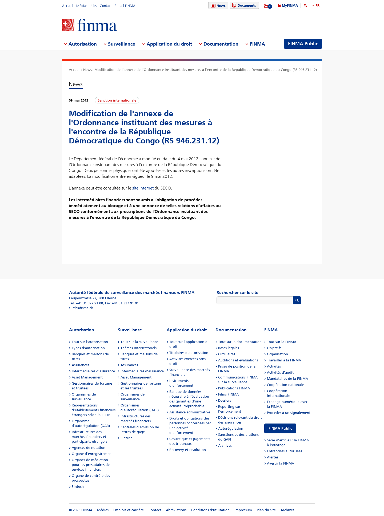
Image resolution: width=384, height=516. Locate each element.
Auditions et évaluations (238, 360)
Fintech (78, 487)
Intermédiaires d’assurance (93, 371)
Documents (243, 5)
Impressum (243, 510)
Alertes (272, 457)
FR (317, 5)
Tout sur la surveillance (139, 342)
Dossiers (224, 400)
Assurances (80, 365)
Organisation (277, 354)
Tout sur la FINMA (281, 342)
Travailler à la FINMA (284, 360)
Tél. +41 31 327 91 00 (86, 303)
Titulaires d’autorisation (188, 353)
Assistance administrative (189, 412)
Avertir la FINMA (280, 463)
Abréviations (176, 510)
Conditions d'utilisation (210, 510)
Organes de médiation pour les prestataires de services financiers (91, 464)
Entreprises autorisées (284, 451)
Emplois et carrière (128, 510)
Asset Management (87, 377)
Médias (81, 6)
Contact (105, 6)
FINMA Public (280, 428)
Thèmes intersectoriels (139, 348)
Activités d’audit (280, 372)
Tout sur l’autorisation (90, 342)
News (218, 6)
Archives (225, 446)
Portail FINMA (125, 6)
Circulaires (226, 354)
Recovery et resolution (187, 450)
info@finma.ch (82, 308)
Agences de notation (88, 448)
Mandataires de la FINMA (287, 379)
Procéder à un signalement (288, 413)
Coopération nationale (285, 385)
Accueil (67, 6)
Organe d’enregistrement (92, 454)
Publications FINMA (234, 388)
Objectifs (274, 348)
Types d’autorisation (88, 348)
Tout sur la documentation (240, 342)
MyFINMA (290, 5)
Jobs (93, 6)
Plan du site (266, 510)
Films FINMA (228, 394)
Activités (274, 366)
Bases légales (228, 348)
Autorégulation (230, 428)
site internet (143, 188)
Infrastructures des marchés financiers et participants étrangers (89, 437)
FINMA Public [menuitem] (303, 44)
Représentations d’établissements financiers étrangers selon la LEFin (93, 410)
